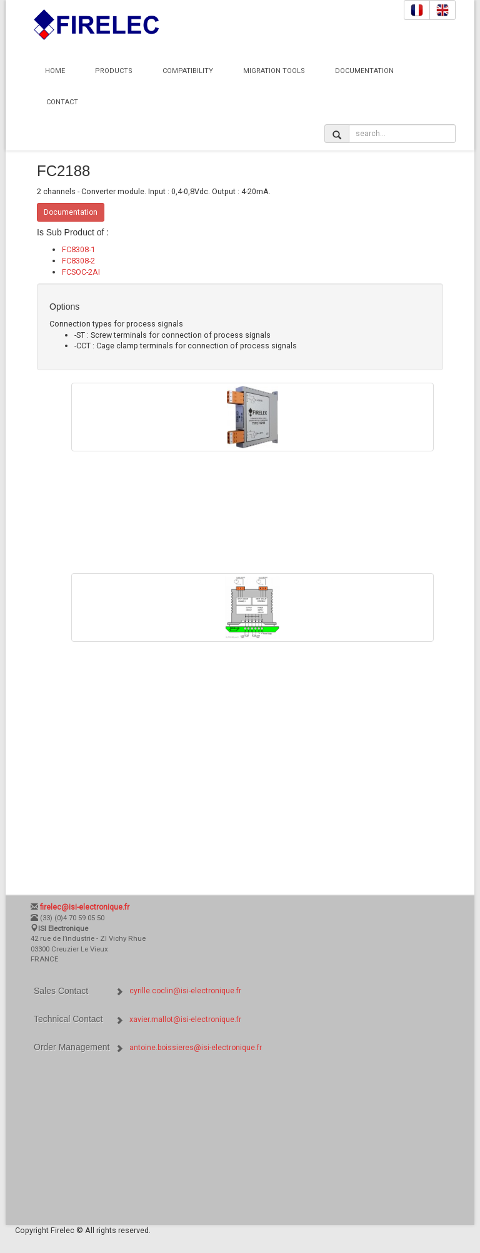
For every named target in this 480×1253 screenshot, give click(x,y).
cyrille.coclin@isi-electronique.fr (185, 990)
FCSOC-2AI (81, 272)
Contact (62, 102)
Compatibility (187, 71)
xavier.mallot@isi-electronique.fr (185, 1019)
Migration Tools (274, 71)
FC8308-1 (78, 249)
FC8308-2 (78, 260)
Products (113, 71)
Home (55, 71)
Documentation (364, 71)
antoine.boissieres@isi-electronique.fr (195, 1047)
